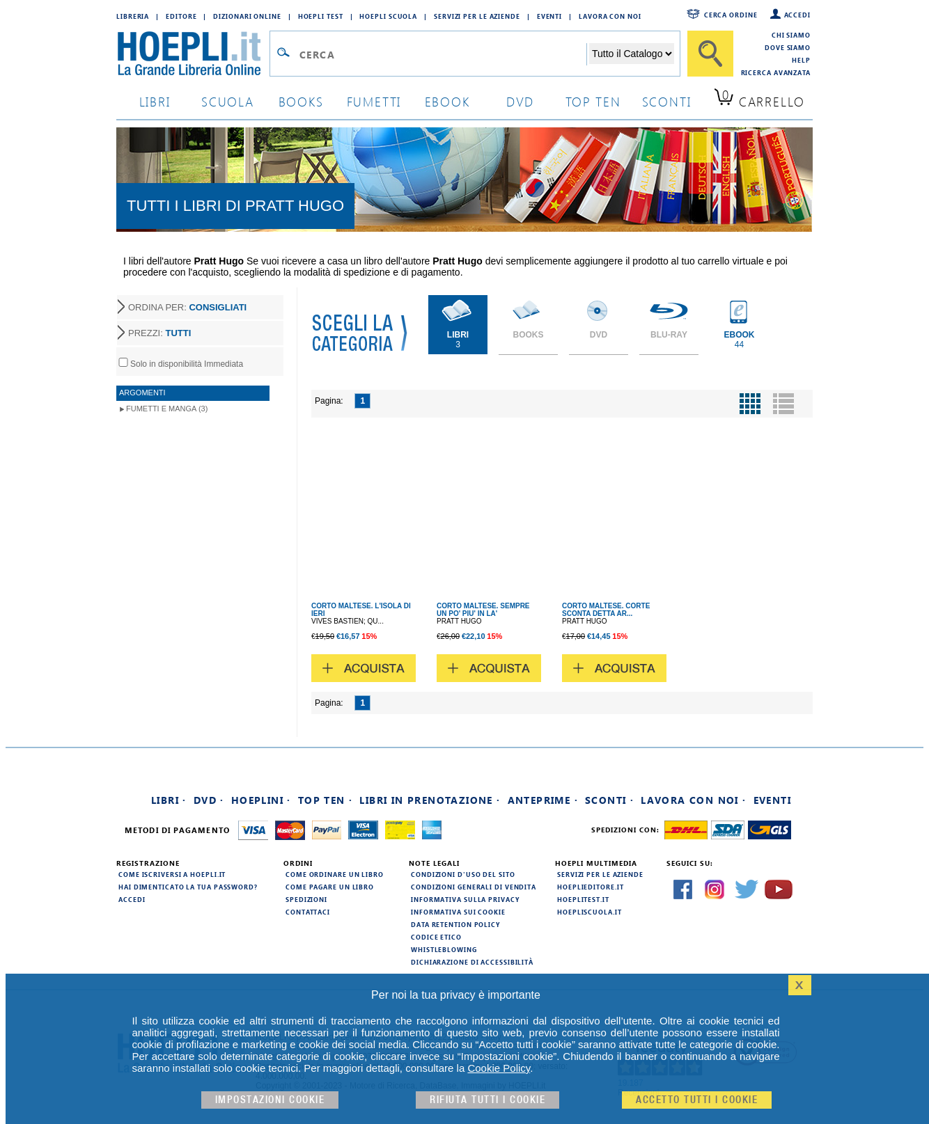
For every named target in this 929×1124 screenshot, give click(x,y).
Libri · (169, 800)
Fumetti (374, 101)
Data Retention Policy (455, 924)
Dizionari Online (247, 16)
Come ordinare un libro (335, 874)
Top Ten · (325, 800)
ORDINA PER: (187, 307)
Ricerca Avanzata (776, 72)
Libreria (132, 16)
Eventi (549, 16)
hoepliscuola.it (589, 912)
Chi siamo (791, 35)
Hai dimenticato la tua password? (188, 886)
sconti (667, 101)
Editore (181, 16)
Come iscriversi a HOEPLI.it (172, 874)
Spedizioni (306, 899)
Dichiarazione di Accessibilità (472, 962)
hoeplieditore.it (590, 886)
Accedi (797, 14)
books (301, 101)
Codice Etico (436, 937)
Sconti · (609, 800)
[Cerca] (710, 54)
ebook (447, 101)
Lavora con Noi (610, 16)
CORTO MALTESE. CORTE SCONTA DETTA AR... (606, 609)
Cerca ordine (731, 14)
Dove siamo (788, 47)
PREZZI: (159, 333)
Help (801, 60)
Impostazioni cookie (270, 1100)
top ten (593, 101)
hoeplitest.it (583, 899)
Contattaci (308, 912)
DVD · (209, 800)
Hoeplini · (261, 800)
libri (155, 101)
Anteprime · (543, 800)
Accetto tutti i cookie (697, 1100)
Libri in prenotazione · (429, 800)
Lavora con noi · (693, 800)
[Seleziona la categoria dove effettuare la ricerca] (631, 53)
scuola (227, 101)
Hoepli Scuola (388, 16)
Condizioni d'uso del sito (463, 874)
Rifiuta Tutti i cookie (487, 1100)
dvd (520, 101)
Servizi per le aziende (477, 16)
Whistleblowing (444, 949)
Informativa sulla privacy (465, 899)
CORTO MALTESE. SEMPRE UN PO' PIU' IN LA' (483, 609)
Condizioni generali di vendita (473, 886)
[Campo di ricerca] (442, 54)
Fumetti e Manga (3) (167, 408)
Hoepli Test (320, 16)
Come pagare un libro (330, 886)
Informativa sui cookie (458, 912)
